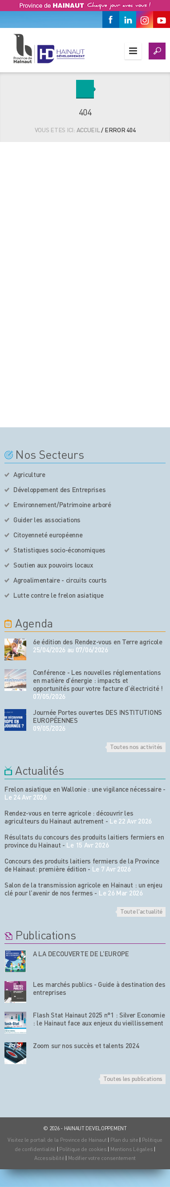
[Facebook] (110, 19)
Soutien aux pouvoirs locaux (53, 564)
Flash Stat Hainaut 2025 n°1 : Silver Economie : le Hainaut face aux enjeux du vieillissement (99, 1018)
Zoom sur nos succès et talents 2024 (86, 1045)
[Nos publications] (15, 961)
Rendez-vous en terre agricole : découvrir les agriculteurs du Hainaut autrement (69, 816)
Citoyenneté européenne (47, 534)
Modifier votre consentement (102, 1158)
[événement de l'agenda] (15, 649)
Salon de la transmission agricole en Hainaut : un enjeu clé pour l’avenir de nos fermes (83, 888)
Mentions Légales (131, 1149)
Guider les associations (47, 519)
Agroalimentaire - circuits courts (60, 580)
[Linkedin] (127, 19)
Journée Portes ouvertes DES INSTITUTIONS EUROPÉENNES (97, 716)
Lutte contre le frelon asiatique (58, 595)
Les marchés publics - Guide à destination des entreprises (99, 988)
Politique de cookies (82, 1149)
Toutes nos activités (136, 746)
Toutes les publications (132, 1078)
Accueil (88, 130)
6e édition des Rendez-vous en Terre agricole (97, 642)
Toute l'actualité (141, 911)
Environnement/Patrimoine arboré (62, 504)
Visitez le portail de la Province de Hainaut (57, 1139)
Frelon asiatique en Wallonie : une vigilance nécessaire (83, 789)
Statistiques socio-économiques (59, 549)
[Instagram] (144, 19)
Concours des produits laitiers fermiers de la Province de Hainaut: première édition (81, 864)
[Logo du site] (48, 48)
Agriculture (29, 474)
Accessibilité (49, 1158)
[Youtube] (161, 19)
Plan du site (124, 1139)
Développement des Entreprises (59, 489)
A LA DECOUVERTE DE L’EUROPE (81, 953)
